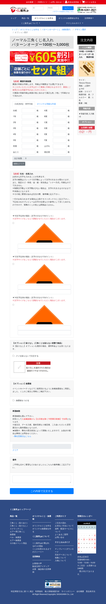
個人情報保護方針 (52, 591)
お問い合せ (59, 537)
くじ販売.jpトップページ (20, 509)
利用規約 (39, 591)
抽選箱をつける (22, 400)
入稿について (60, 560)
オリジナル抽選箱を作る (68, 18)
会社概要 (30, 2)
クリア (15, 450)
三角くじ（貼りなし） (19, 526)
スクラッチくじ (16, 529)
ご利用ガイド (42, 2)
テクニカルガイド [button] (74, 23)
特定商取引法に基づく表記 (22, 591)
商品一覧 (25, 18)
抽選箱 (13, 534)
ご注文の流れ (60, 523)
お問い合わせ (56, 2)
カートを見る (90, 2)
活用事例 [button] (88, 18)
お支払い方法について (64, 526)
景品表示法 (90, 591)
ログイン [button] (68, 8)
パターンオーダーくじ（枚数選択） (57, 29)
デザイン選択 (80, 29)
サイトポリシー (68, 591)
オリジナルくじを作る (43, 18)
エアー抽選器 (15, 540)
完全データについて (63, 555)
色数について (60, 558)
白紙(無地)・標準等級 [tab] (24, 104)
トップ (13, 18)
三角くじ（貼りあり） (19, 523)
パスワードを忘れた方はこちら (63, 11)
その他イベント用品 (18, 543)
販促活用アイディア (40, 566)
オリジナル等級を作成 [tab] (46, 104)
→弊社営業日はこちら (21, 436)
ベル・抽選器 (15, 537)
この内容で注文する (41, 491)
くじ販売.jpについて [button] (29, 23)
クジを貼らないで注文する (27, 356)
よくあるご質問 (61, 534)
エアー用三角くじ (17, 532)
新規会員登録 (73, 2)
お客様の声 (37, 563)
